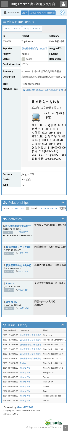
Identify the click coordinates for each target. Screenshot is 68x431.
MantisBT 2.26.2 (25, 407)
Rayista (10, 283)
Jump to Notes (12, 28)
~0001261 (23, 289)
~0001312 (23, 307)
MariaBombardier (47, 208)
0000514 (19, 208)
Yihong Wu (11, 301)
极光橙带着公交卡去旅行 (34, 48)
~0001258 (23, 253)
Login (24, 12)
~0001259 (23, 271)
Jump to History (32, 28)
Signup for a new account (42, 12)
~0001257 (23, 232)
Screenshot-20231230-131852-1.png (44, 89)
